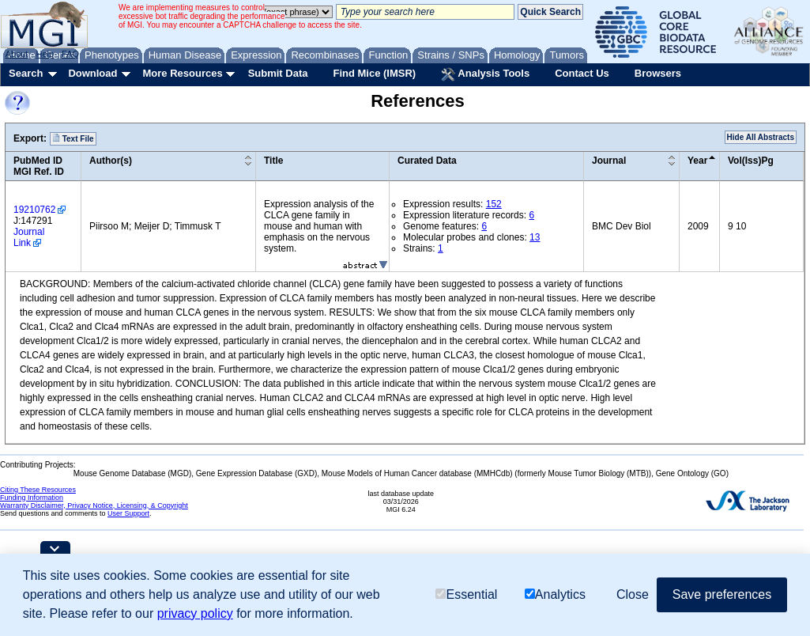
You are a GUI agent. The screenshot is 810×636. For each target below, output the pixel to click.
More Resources (182, 73)
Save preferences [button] (721, 594)
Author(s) (110, 160)
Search (26, 73)
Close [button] (632, 594)
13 (534, 237)
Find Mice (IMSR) (374, 73)
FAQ (70, 54)
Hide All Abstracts (760, 137)
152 (494, 204)
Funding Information (31, 498)
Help (45, 54)
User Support (128, 513)
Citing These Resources (38, 490)
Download (92, 73)
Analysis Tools (485, 74)
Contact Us (582, 73)
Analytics (555, 594)
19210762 (34, 209)
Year (697, 160)
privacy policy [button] (195, 613)
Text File (73, 138)
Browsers (658, 73)
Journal (609, 160)
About (17, 54)
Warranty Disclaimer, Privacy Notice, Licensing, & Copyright (94, 505)
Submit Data (278, 73)
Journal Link (28, 237)
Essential (466, 594)
